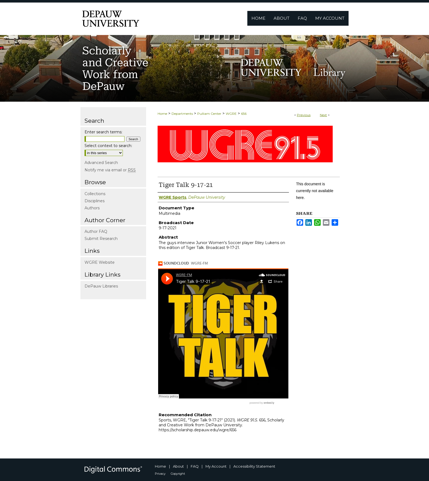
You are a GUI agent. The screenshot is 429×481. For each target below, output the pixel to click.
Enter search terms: (103, 132)
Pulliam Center (209, 114)
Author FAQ (96, 231)
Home (162, 114)
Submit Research (101, 238)
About (178, 466)
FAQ (195, 466)
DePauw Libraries (101, 286)
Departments (182, 114)
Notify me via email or (110, 170)
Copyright (178, 474)
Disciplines (95, 200)
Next (323, 115)
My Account (216, 466)
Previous (304, 115)
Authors (92, 208)
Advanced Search (101, 162)
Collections (95, 193)
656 (244, 114)
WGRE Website (100, 262)
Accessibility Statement (254, 466)
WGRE (231, 114)
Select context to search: (108, 145)
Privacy (160, 474)
